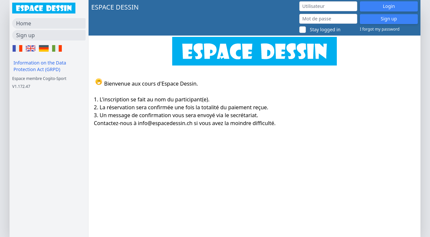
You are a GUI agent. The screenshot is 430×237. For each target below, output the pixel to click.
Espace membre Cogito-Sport (39, 78)
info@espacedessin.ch (165, 123)
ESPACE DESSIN (115, 7)
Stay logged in (325, 29)
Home (23, 23)
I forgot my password (379, 29)
